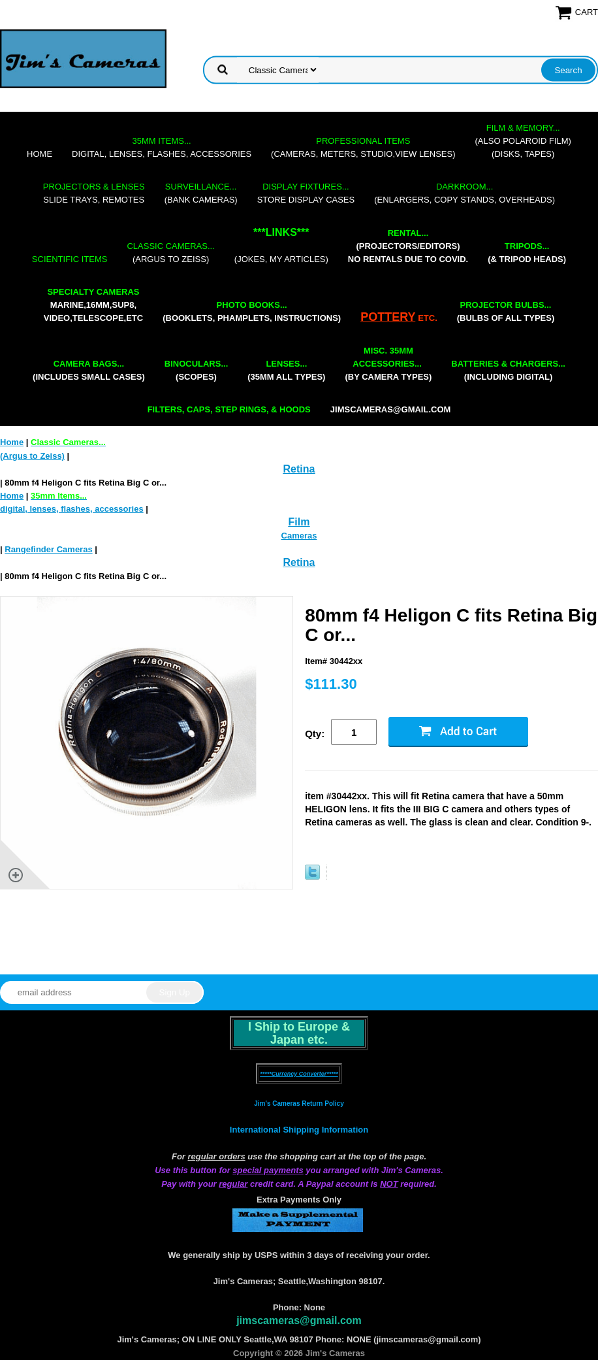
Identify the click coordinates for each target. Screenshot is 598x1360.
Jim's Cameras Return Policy (298, 1103)
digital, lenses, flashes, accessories (161, 147)
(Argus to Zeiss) (170, 252)
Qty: (314, 733)
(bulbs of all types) (506, 311)
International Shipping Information (299, 1130)
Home (39, 154)
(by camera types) (388, 364)
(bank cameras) (201, 193)
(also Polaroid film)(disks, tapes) (523, 141)
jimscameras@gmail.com (390, 409)
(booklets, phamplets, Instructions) (252, 311)
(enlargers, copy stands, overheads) (464, 193)
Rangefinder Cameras (48, 549)
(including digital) (508, 370)
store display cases (306, 193)
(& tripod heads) (527, 252)
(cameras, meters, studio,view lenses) (363, 147)
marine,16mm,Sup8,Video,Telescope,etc (93, 305)
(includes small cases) (89, 370)
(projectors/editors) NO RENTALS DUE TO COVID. (408, 246)
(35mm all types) (286, 370)
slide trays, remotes (94, 193)
